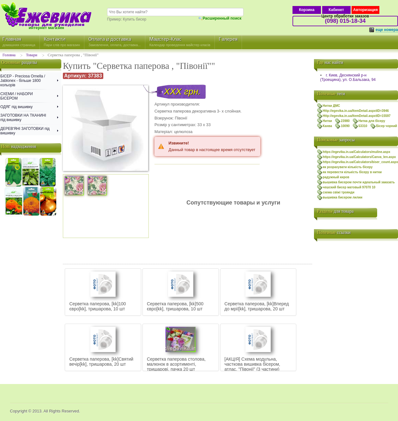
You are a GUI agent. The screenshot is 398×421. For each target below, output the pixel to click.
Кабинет (336, 10)
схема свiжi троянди (338, 192)
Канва (327, 126)
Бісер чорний (386, 126)
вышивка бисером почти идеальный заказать (359, 182)
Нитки (327, 121)
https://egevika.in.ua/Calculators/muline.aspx (356, 152)
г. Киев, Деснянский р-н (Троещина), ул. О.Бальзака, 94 (348, 77)
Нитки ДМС (331, 105)
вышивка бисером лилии (343, 197)
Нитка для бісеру (372, 121)
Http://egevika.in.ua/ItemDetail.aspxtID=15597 (357, 116)
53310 (363, 126)
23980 (345, 121)
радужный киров (336, 177)
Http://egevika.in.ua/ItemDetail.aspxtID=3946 (356, 111)
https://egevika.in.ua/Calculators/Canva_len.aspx (359, 157)
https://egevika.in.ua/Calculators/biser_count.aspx (360, 162)
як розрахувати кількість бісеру (348, 167)
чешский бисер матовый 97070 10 (349, 187)
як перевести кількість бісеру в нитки (352, 172)
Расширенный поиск (222, 18)
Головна (9, 55)
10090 (345, 126)
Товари (31, 55)
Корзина (306, 10)
